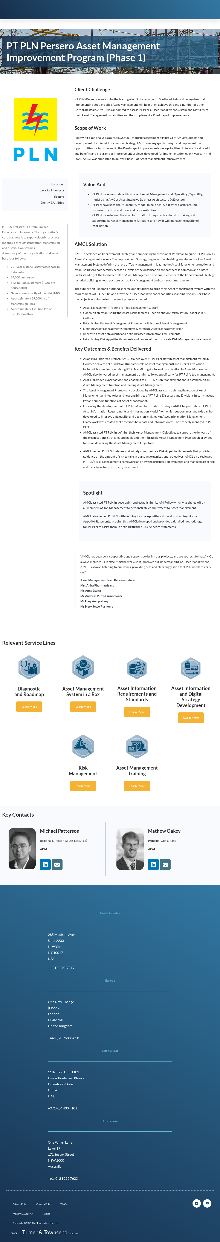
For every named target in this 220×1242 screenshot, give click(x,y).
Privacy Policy (20, 1204)
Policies (46, 1213)
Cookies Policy (44, 1204)
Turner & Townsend (44, 1232)
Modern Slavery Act (23, 1213)
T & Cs (63, 1204)
